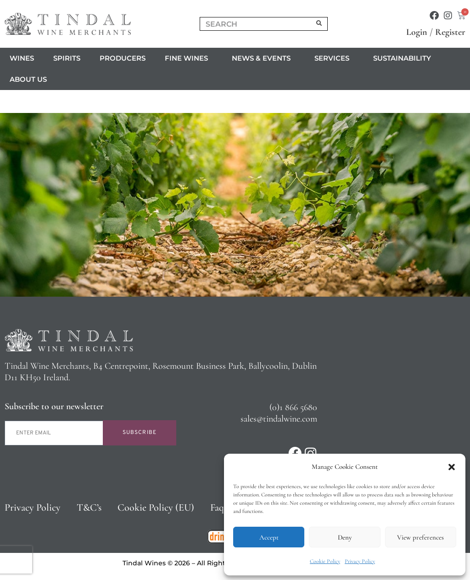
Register (450, 32)
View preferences (420, 537)
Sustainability (402, 58)
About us (30, 79)
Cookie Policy (325, 561)
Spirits (66, 58)
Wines (22, 58)
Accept (269, 537)
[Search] (319, 23)
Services (334, 58)
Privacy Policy (360, 561)
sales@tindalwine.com (279, 418)
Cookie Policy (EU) (156, 507)
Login (416, 32)
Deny (345, 537)
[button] (451, 467)
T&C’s (89, 507)
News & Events (263, 58)
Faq (217, 507)
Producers (122, 58)
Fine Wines (189, 58)
